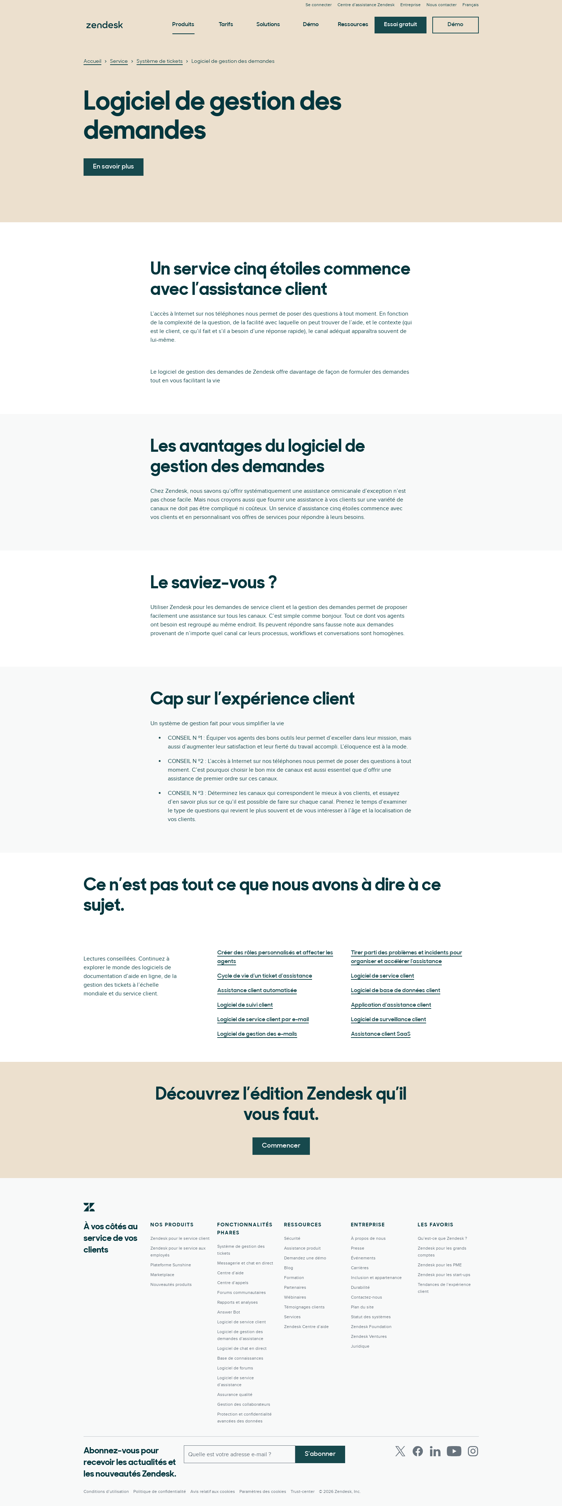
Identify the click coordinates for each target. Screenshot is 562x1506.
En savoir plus (113, 166)
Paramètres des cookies (262, 1491)
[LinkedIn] (435, 1451)
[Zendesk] (89, 1218)
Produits (183, 25)
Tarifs (226, 25)
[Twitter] (400, 1451)
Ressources (353, 25)
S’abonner (320, 1453)
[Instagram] (473, 1451)
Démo (311, 25)
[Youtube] (454, 1451)
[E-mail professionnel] (239, 1454)
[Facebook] (418, 1451)
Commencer (281, 1145)
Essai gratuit (400, 25)
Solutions (268, 25)
